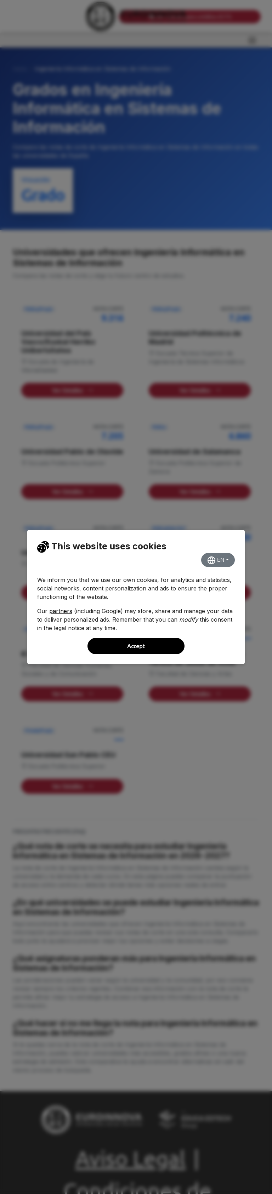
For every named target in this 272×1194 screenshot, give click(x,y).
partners (60, 611)
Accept (135, 646)
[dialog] (136, 597)
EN (216, 560)
